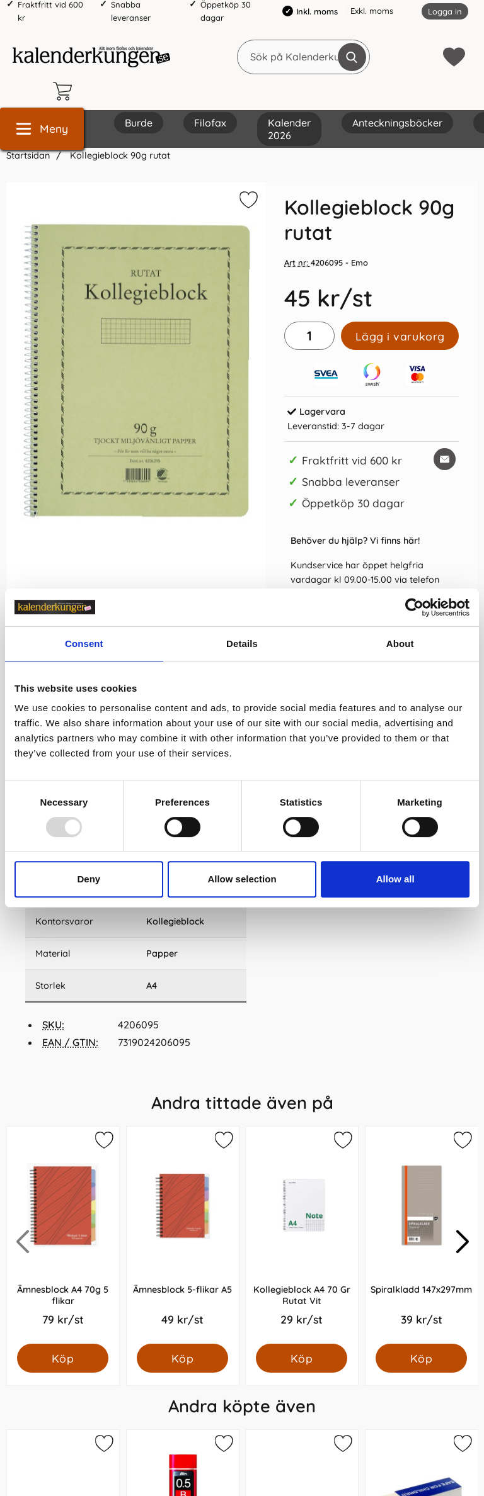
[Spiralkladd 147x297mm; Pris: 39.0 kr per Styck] (422, 1235)
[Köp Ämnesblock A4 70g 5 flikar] (62, 1358)
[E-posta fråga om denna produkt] (445, 459)
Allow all (395, 879)
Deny (88, 879)
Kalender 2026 (289, 129)
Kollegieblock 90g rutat (118, 155)
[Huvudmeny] (42, 129)
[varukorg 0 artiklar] (65, 91)
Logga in (445, 11)
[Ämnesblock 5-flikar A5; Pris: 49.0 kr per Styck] (183, 1235)
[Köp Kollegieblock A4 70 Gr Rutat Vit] (301, 1358)
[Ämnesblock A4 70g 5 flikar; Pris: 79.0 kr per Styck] (63, 1235)
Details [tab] (242, 643)
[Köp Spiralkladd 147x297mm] (421, 1358)
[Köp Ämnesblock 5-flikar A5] (182, 1358)
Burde (139, 122)
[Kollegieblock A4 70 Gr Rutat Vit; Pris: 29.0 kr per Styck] (302, 1235)
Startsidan (28, 155)
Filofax (210, 122)
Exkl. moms (371, 11)
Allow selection (241, 879)
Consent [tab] (84, 643)
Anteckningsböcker (397, 122)
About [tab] (400, 643)
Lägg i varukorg (400, 336)
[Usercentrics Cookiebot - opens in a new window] (414, 607)
